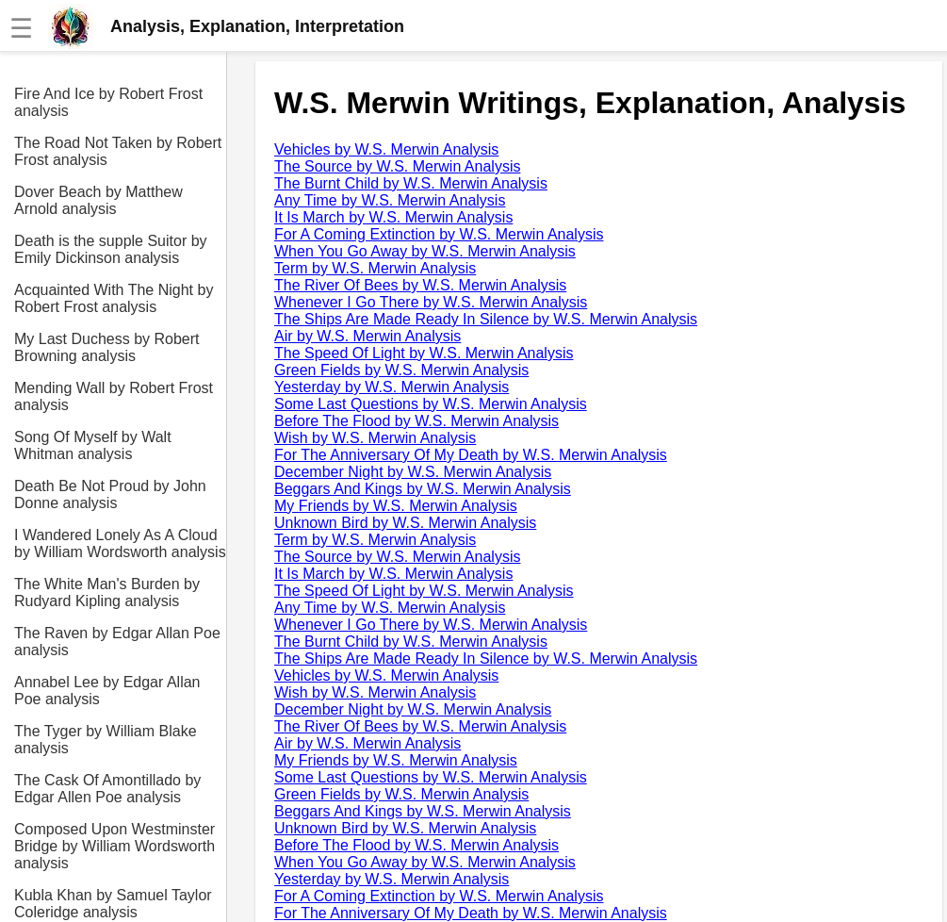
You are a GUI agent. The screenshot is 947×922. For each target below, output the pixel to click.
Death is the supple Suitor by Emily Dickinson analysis (110, 249)
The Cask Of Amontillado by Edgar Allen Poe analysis (107, 788)
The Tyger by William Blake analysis (105, 739)
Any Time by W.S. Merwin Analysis (389, 200)
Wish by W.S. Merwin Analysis (375, 438)
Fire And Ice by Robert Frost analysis (108, 102)
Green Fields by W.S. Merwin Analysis (401, 370)
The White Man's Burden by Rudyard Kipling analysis (107, 592)
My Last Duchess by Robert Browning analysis (107, 347)
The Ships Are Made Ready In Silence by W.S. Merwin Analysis (485, 319)
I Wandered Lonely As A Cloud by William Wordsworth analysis (120, 543)
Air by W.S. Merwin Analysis (367, 336)
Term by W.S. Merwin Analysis (375, 268)
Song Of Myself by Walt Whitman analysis (92, 445)
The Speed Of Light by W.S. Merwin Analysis (423, 353)
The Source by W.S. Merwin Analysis (397, 166)
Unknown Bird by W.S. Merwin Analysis (405, 523)
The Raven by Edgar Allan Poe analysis (117, 641)
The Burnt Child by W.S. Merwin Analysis (410, 183)
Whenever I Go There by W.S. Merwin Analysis (430, 302)
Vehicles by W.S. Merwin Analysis (386, 149)
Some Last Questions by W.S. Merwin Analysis (430, 404)
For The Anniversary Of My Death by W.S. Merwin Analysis (470, 455)
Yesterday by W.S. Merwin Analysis (391, 387)
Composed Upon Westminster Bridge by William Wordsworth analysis (114, 846)
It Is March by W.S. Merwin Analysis (393, 217)
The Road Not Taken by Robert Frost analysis (117, 151)
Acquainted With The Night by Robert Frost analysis (113, 298)
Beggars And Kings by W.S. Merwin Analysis (422, 489)
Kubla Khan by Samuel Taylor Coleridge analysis (113, 903)
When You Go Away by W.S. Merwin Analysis (425, 251)
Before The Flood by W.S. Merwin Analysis (416, 421)
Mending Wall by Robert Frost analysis (113, 396)
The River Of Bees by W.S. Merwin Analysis (420, 285)
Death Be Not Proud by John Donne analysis (110, 494)
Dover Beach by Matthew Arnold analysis (98, 200)
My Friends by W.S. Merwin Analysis (395, 506)
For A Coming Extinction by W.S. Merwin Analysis (438, 234)
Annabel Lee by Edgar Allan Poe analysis (107, 690)
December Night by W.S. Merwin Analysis (412, 472)
